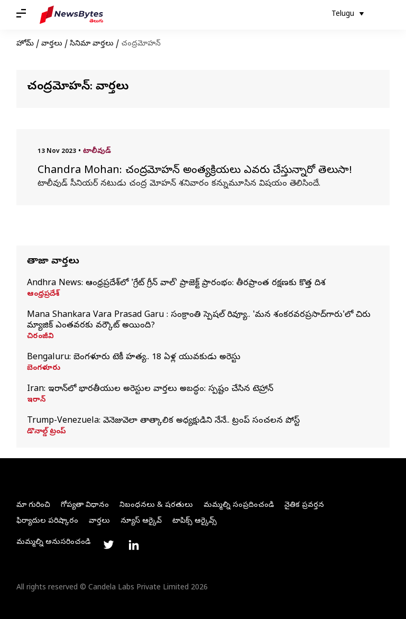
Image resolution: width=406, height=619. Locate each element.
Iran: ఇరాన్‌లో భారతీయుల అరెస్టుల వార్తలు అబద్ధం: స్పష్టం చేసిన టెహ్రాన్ (150, 389)
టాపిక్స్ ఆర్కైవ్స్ (194, 521)
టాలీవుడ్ (97, 152)
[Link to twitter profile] (108, 545)
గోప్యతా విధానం (85, 505)
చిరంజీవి (40, 337)
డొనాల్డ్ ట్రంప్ (46, 432)
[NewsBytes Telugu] (71, 15)
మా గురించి (33, 505)
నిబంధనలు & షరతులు (156, 505)
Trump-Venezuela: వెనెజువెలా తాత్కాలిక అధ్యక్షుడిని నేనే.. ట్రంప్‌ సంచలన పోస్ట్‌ (164, 421)
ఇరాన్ (36, 400)
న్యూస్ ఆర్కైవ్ (141, 521)
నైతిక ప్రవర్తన (304, 505)
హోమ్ (25, 44)
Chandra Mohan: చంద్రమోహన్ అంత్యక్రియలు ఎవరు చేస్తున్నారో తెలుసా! (196, 171)
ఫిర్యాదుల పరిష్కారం (47, 521)
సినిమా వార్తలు (92, 44)
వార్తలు (51, 44)
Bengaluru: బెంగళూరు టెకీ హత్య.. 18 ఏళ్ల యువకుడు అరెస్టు (134, 357)
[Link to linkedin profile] (133, 545)
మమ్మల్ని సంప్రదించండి (239, 505)
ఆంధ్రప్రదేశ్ (43, 294)
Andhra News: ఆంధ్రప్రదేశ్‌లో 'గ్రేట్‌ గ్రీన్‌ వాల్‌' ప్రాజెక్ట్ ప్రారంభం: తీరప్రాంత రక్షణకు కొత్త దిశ (176, 283)
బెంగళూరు (43, 369)
